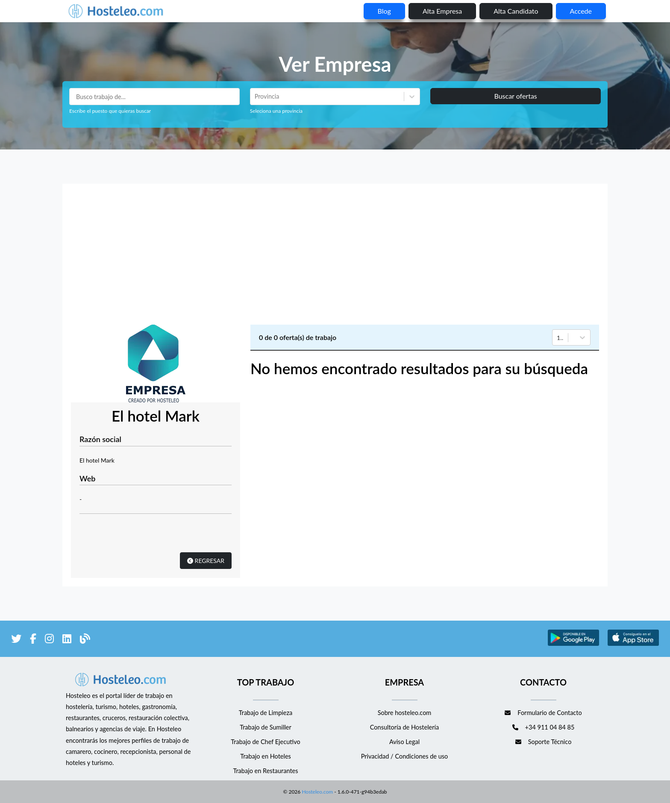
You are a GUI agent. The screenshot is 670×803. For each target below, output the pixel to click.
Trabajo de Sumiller (265, 727)
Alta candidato (516, 11)
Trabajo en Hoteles (265, 756)
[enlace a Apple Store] (633, 644)
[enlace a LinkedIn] (67, 640)
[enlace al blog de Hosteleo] (85, 640)
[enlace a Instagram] (49, 640)
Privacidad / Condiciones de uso (404, 756)
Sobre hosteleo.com (405, 712)
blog (384, 11)
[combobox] (255, 96)
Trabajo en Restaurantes (265, 770)
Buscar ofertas (515, 96)
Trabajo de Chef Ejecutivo (265, 741)
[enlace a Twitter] (16, 640)
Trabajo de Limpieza (265, 712)
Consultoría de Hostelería (404, 727)
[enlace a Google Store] (573, 644)
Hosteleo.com (316, 791)
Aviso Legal (404, 741)
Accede (581, 11)
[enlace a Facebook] (33, 640)
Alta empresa (442, 11)
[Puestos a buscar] (154, 96)
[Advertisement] (335, 256)
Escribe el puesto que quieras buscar (110, 111)
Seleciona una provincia (276, 111)
